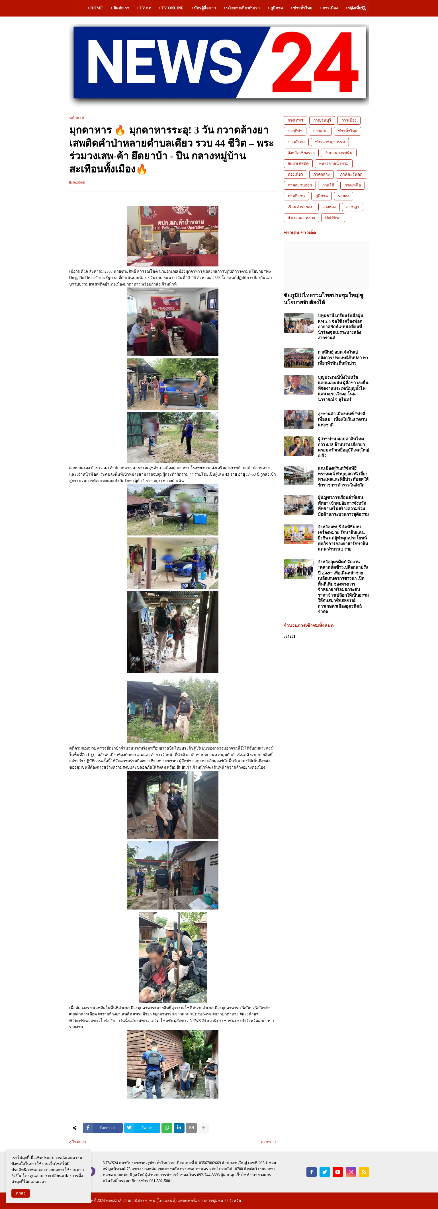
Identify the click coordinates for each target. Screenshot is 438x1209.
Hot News (333, 217)
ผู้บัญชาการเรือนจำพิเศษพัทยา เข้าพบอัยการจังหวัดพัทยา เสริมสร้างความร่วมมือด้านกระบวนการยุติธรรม (343, 506)
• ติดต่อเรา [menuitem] (120, 8)
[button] (352, 8)
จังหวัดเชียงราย (301, 153)
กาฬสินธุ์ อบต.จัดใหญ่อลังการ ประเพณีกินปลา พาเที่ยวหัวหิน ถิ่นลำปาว (343, 358)
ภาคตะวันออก (300, 185)
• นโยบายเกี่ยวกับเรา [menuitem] (242, 8)
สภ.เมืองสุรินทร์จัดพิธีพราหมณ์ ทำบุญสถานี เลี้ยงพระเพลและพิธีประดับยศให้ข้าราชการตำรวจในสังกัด (343, 476)
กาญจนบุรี (322, 120)
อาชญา (352, 207)
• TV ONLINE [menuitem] (171, 8)
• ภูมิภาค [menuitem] (275, 8)
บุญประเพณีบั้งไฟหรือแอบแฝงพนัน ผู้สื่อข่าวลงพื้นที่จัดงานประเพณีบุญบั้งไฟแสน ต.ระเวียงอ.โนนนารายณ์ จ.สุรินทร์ (343, 388)
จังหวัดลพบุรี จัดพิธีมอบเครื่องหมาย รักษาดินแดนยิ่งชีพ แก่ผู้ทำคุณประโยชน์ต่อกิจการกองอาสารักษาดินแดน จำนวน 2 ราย (343, 538)
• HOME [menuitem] (95, 8)
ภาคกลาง (321, 174)
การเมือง (349, 120)
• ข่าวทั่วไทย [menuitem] (301, 8)
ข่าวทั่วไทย (347, 131)
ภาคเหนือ (352, 185)
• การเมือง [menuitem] (328, 8)
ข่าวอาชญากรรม (330, 142)
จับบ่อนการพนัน (339, 153)
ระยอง (343, 196)
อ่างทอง (329, 207)
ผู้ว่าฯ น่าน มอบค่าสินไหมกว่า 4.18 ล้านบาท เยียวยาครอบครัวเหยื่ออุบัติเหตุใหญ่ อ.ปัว (343, 447)
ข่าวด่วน (320, 131)
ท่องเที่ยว (295, 174)
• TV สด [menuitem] (144, 8)
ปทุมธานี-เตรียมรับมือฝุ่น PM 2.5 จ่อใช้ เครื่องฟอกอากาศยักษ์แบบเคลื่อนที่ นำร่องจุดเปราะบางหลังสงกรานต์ (340, 326)
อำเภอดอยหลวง (301, 217)
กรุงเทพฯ (295, 120)
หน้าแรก (76, 118)
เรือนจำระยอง (300, 207)
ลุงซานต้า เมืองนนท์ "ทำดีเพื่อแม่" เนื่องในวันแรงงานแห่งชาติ (342, 419)
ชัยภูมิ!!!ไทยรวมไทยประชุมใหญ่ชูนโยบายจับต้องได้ (323, 298)
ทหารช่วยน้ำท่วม (334, 163)
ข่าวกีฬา (295, 131)
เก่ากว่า (267, 1142)
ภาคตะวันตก (351, 174)
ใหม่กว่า (79, 1142)
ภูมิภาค (321, 196)
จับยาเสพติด (298, 163)
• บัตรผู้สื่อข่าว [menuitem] (204, 8)
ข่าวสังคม (296, 142)
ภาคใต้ (328, 185)
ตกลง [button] (20, 1193)
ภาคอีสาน (296, 196)
